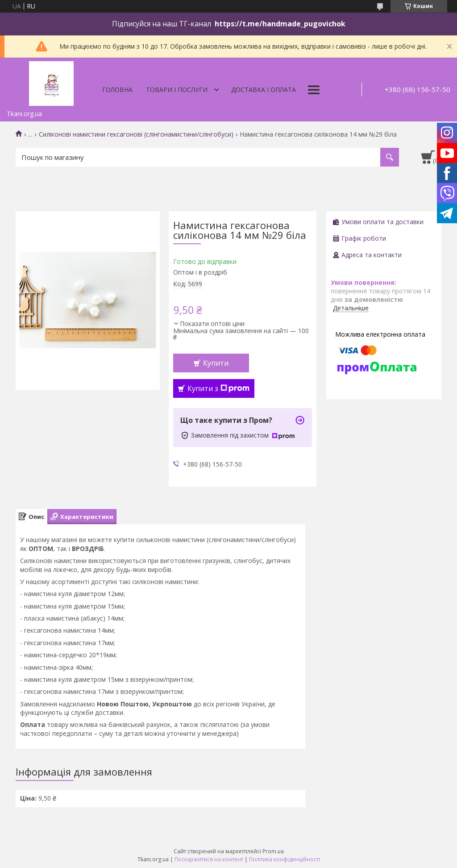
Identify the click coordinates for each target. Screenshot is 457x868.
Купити (215, 363)
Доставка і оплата (263, 89)
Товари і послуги (177, 89)
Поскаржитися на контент (208, 859)
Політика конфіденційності (284, 859)
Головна (117, 89)
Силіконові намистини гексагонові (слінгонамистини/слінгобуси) (136, 134)
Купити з (218, 388)
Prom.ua (273, 851)
